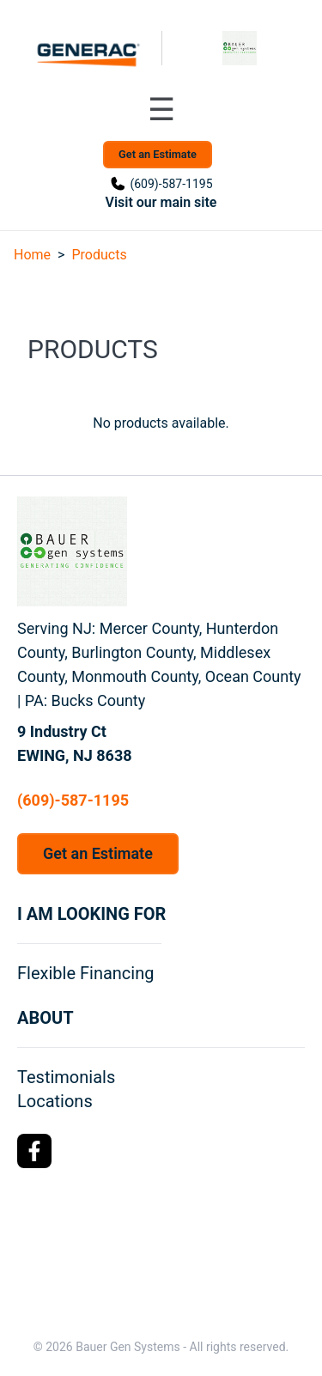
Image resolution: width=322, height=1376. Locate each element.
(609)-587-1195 (171, 184)
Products (98, 255)
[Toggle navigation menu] (161, 110)
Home (32, 255)
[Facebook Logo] (34, 1151)
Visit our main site (161, 202)
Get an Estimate (157, 154)
